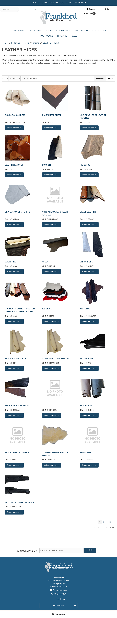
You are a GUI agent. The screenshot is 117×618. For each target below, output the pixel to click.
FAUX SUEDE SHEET (51, 115)
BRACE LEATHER (88, 212)
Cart (90, 13)
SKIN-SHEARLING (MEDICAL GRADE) (55, 453)
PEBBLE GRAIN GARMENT (17, 405)
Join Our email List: (27, 551)
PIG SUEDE (85, 165)
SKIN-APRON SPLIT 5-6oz (17, 212)
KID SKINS (47, 309)
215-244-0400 (58, 594)
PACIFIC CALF (86, 358)
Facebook (59, 599)
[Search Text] (9, 9)
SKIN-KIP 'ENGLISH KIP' (16, 358)
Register (91, 9)
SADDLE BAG (86, 405)
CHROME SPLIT (87, 262)
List (110, 78)
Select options (14, 128)
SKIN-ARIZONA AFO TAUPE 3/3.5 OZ (55, 213)
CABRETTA (10, 262)
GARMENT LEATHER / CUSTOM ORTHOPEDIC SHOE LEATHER (20, 310)
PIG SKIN (46, 165)
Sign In (108, 9)
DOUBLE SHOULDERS (15, 115)
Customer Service (58, 590)
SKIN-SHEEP (85, 452)
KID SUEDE (85, 309)
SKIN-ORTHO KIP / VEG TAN (55, 358)
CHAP (45, 262)
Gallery (100, 78)
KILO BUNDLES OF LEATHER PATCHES (93, 116)
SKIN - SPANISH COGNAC (17, 452)
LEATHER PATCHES (14, 165)
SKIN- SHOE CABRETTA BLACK (19, 502)
